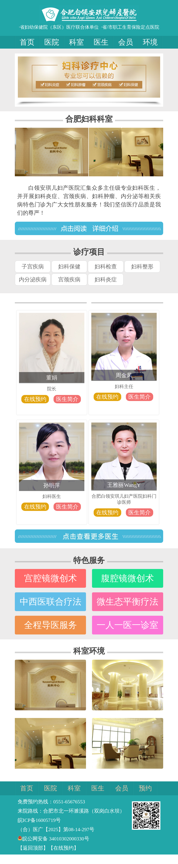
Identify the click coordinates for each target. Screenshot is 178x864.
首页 (27, 42)
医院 (51, 42)
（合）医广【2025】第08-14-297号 (56, 829)
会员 (125, 42)
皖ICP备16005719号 (39, 820)
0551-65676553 (69, 802)
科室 (76, 42)
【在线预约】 (63, 848)
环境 (150, 42)
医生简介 (67, 399)
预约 (145, 788)
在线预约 (35, 399)
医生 (101, 42)
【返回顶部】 (33, 848)
